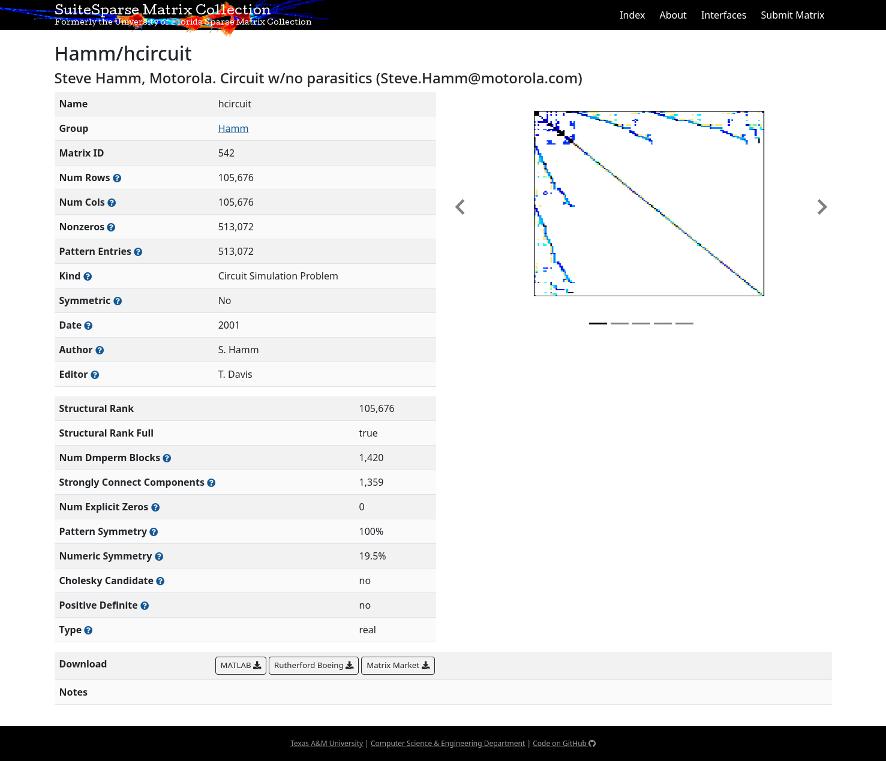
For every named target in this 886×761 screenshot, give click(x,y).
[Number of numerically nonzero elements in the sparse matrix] (111, 227)
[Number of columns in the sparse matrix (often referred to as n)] (111, 202)
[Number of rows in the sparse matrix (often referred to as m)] (117, 178)
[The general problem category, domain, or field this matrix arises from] (87, 276)
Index (632, 15)
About (672, 15)
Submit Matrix (792, 15)
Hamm (233, 128)
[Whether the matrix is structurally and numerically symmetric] (117, 300)
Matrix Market (398, 665)
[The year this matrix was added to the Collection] (88, 325)
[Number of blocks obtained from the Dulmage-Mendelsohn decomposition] (167, 458)
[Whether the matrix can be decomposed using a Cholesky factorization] (160, 580)
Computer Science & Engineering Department (448, 743)
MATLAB (241, 665)
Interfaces (724, 15)
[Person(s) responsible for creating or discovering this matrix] (99, 350)
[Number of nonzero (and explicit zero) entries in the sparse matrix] (138, 251)
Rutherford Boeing (313, 665)
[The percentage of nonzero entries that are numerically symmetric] (159, 556)
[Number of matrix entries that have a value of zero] (155, 507)
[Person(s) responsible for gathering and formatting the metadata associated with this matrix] (95, 374)
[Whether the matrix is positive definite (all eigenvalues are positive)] (144, 605)
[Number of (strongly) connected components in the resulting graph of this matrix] (211, 482)
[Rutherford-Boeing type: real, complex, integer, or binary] (88, 630)
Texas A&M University (326, 743)
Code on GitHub (564, 743)
